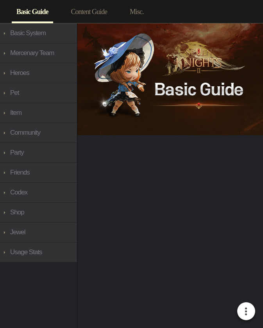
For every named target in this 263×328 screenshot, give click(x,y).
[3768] (38, 53)
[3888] (38, 192)
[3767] (38, 133)
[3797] (38, 73)
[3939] (38, 212)
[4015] (38, 232)
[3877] (38, 172)
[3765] (38, 33)
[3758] (89, 11)
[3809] (38, 113)
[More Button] (246, 311)
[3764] (136, 11)
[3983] (38, 252)
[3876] (38, 152)
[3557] (32, 11)
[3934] (38, 93)
